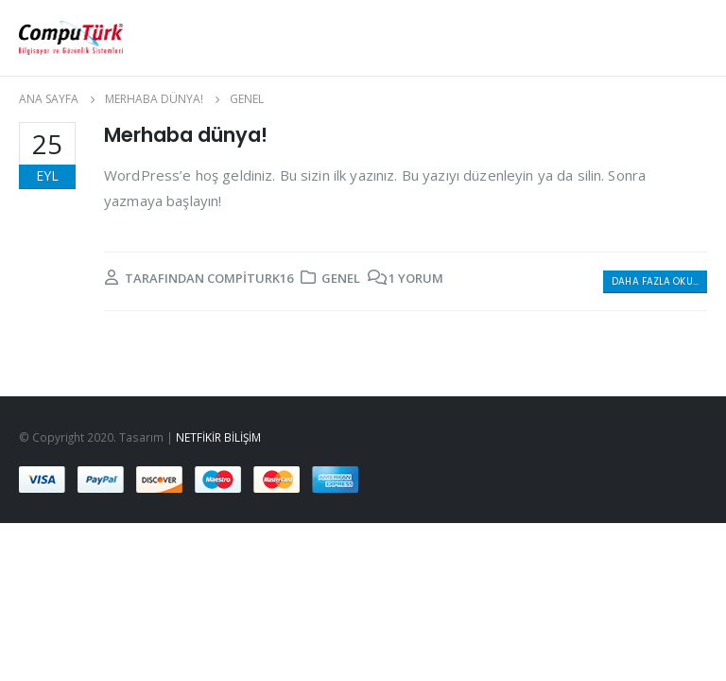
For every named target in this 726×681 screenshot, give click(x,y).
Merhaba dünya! (186, 134)
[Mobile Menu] (645, 38)
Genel (340, 278)
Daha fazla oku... (655, 281)
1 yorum (416, 278)
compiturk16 (250, 278)
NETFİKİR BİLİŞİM (218, 437)
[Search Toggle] (693, 38)
